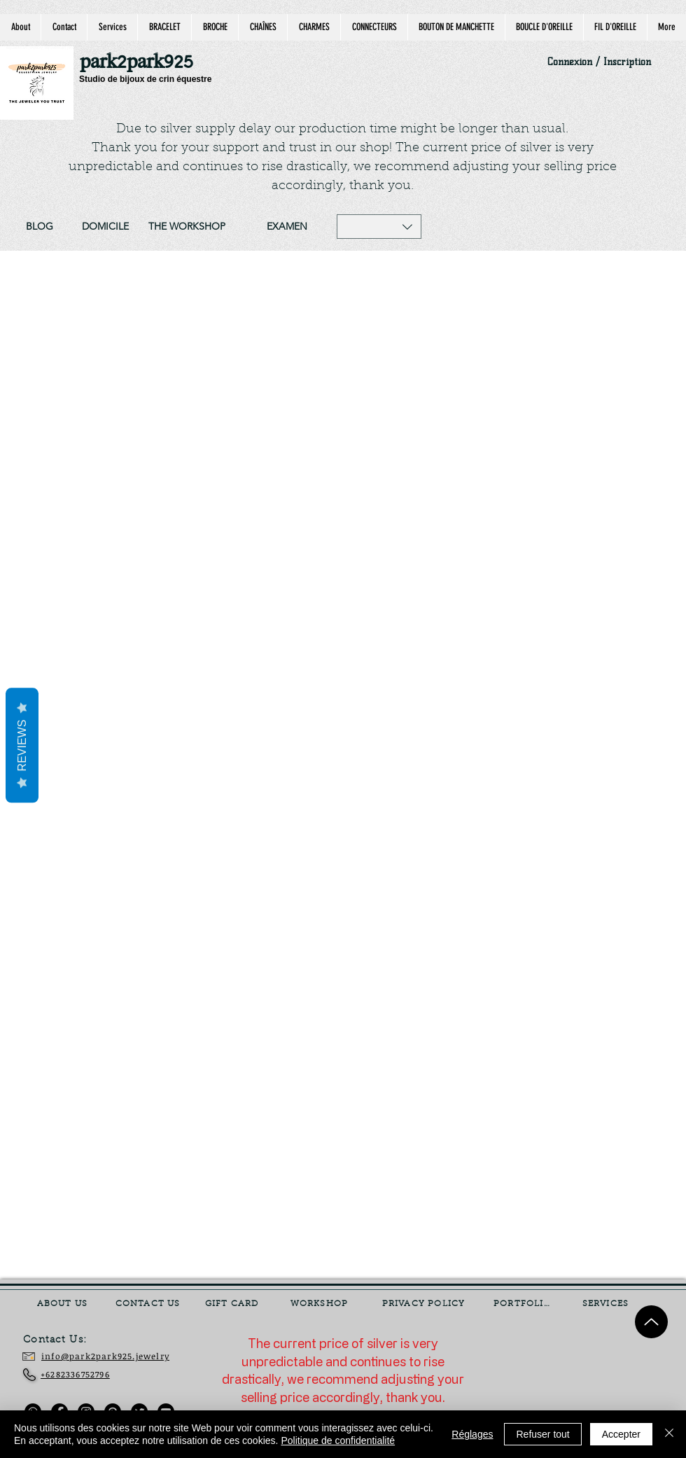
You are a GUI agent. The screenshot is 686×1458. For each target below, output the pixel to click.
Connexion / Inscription (599, 62)
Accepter (621, 1434)
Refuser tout (542, 1434)
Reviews (22, 745)
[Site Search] (542, 227)
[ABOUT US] (64, 1304)
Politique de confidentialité (338, 1440)
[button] (379, 226)
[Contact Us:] (65, 1340)
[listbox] (379, 226)
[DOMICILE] (105, 227)
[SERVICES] (607, 1304)
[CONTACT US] (149, 1304)
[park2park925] (143, 62)
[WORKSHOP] (320, 1304)
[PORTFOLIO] (523, 1304)
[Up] (651, 1321)
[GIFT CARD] (233, 1304)
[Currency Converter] (568, 1363)
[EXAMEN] (286, 227)
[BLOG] (39, 227)
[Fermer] (669, 1434)
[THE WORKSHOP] (187, 227)
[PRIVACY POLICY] (424, 1304)
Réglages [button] (472, 1434)
